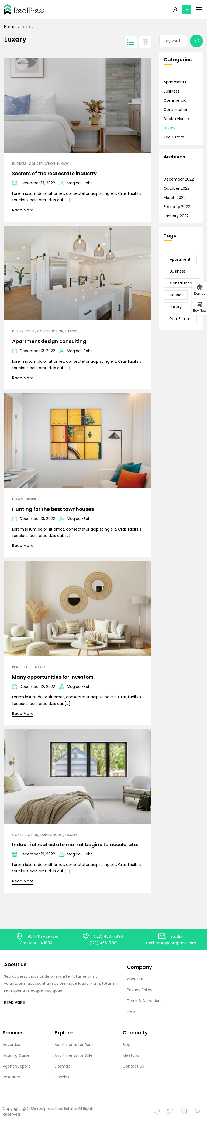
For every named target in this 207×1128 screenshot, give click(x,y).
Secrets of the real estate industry (54, 173)
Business (19, 164)
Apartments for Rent (73, 1044)
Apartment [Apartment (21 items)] (180, 259)
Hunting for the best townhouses (53, 509)
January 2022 (176, 216)
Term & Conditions (145, 1000)
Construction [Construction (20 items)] (182, 283)
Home (9, 26)
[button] (186, 9)
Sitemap (62, 1066)
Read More (22, 210)
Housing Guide (16, 1055)
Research (11, 1077)
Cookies (61, 1077)
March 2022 (174, 197)
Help (131, 1011)
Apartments (175, 82)
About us (135, 979)
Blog (126, 1044)
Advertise (11, 1044)
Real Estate (22, 667)
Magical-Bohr (79, 183)
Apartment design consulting (49, 341)
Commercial (175, 100)
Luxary (63, 164)
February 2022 (177, 206)
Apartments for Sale (73, 1055)
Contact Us (133, 1066)
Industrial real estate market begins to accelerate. (75, 844)
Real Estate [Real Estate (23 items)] (180, 318)
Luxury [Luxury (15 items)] (176, 307)
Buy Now (199, 310)
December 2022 (179, 179)
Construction (42, 164)
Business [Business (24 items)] (178, 271)
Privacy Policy (139, 990)
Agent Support (16, 1066)
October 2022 (176, 188)
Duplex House (23, 331)
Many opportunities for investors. (53, 677)
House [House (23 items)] (175, 295)
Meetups (131, 1055)
